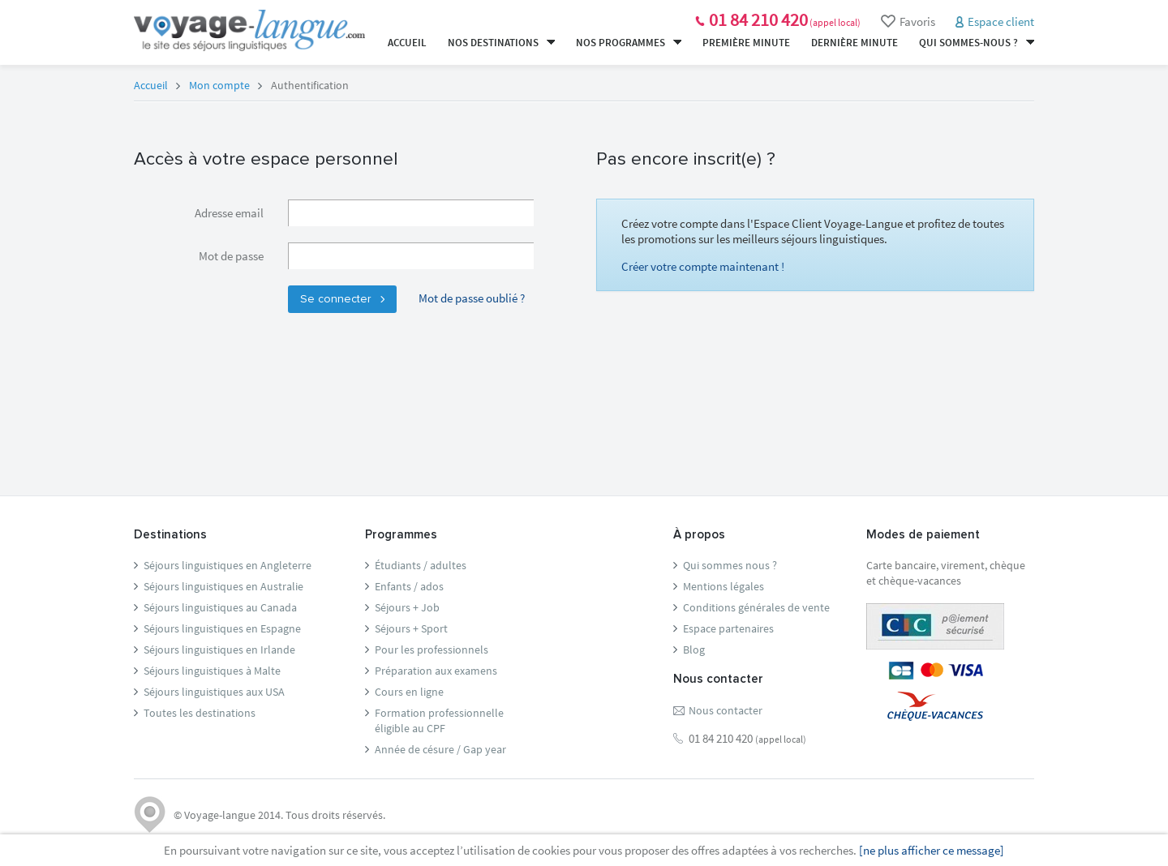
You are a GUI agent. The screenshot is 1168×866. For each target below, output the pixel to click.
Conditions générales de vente (756, 607)
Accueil (407, 42)
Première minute (746, 42)
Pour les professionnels (431, 649)
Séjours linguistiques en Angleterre (227, 565)
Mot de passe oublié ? (472, 298)
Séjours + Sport (411, 628)
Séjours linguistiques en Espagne (222, 628)
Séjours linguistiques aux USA (214, 691)
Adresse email (229, 213)
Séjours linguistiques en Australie (223, 586)
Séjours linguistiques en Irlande (219, 649)
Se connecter (342, 299)
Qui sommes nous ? (730, 565)
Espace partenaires (728, 628)
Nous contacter (725, 710)
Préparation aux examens (436, 670)
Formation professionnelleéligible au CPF (439, 720)
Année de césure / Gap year (440, 749)
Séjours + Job (407, 607)
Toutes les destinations (200, 712)
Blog (694, 649)
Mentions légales (723, 586)
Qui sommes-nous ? (976, 42)
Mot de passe (231, 256)
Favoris (908, 21)
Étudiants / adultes (420, 565)
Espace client (1001, 21)
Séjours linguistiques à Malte (212, 670)
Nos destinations (501, 42)
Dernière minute (854, 42)
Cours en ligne (409, 691)
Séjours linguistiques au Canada (220, 607)
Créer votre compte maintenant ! (702, 266)
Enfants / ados (409, 586)
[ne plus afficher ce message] (931, 850)
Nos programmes (628, 42)
